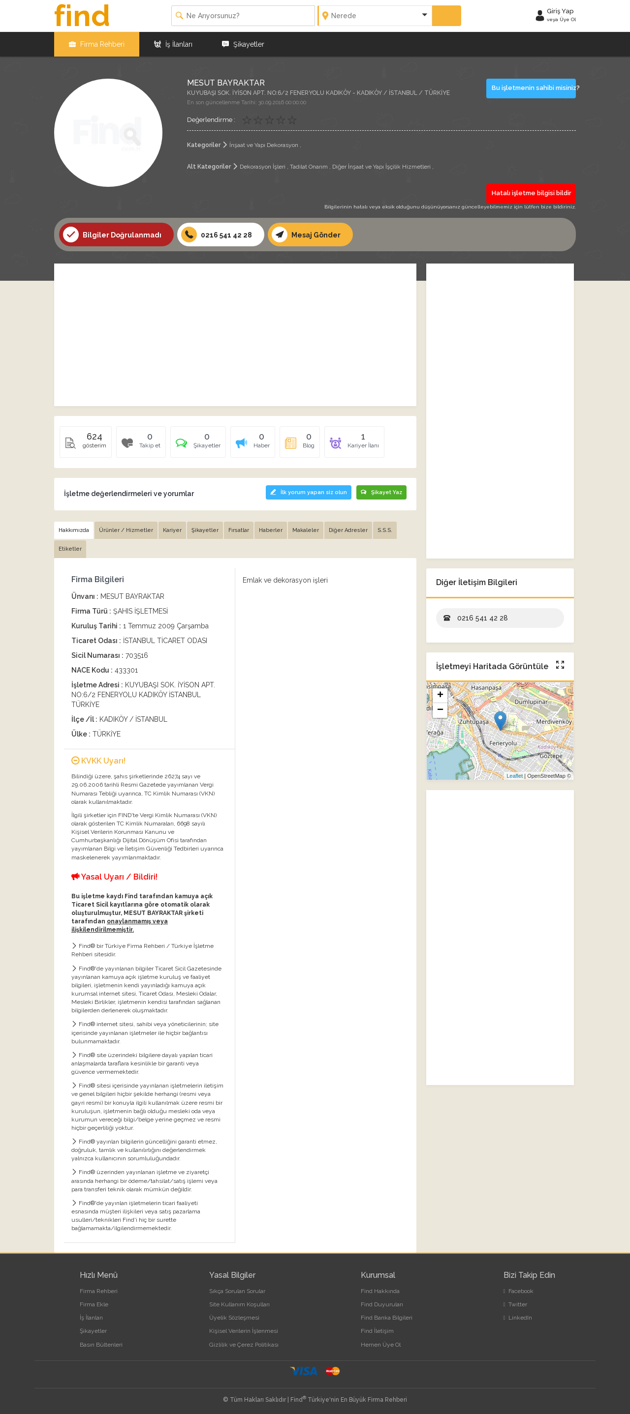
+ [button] (440, 695)
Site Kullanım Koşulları (239, 1304)
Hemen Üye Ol (381, 1344)
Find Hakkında (380, 1291)
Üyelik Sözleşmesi (234, 1317)
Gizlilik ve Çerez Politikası (244, 1344)
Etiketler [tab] (70, 549)
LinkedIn (518, 1317)
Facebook (519, 1291)
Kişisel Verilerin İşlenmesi (243, 1330)
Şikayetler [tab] (205, 530)
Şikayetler (243, 44)
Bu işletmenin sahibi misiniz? (534, 87)
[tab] (198, 445)
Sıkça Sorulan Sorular (237, 1291)
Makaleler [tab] (305, 530)
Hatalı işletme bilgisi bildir (531, 193)
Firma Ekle (94, 1304)
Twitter (515, 1304)
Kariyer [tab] (172, 530)
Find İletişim (377, 1330)
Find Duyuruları (382, 1304)
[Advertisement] (235, 335)
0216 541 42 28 (216, 234)
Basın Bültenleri (101, 1344)
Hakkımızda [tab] (74, 530)
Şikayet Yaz (381, 492)
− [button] (440, 710)
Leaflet (514, 776)
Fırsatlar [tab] (238, 530)
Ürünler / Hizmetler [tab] (126, 530)
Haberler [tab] (271, 530)
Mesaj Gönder (306, 234)
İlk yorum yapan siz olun (308, 492)
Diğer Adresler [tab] (348, 530)
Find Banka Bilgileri (386, 1317)
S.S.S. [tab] (385, 530)
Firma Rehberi (97, 44)
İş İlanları (173, 44)
